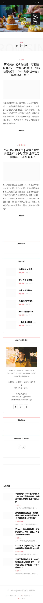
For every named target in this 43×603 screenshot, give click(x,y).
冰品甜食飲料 (19, 521)
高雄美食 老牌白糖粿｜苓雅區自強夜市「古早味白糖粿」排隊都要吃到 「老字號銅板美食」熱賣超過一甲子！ (21, 70)
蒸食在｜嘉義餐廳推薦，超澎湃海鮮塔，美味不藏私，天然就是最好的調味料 (27, 532)
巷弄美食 (22, 145)
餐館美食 (21, 273)
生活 (22, 59)
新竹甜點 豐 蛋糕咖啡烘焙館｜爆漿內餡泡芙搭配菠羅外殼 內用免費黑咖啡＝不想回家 (27, 515)
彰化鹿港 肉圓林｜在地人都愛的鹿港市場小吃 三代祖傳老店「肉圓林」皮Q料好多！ (21, 153)
